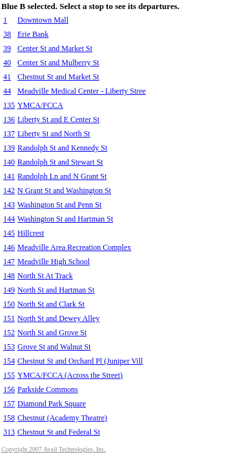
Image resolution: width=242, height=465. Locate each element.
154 (9, 361)
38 (7, 34)
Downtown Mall (42, 20)
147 (9, 261)
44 (7, 91)
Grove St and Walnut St (53, 346)
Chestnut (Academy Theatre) (62, 417)
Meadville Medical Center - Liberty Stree (81, 91)
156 (9, 389)
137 (9, 133)
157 (9, 403)
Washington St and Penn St (59, 204)
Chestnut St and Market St (58, 76)
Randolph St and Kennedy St (62, 147)
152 (9, 332)
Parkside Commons (47, 389)
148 (9, 275)
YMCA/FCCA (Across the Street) (70, 375)
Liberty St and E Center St (58, 119)
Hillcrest (30, 233)
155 (9, 375)
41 (7, 76)
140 (9, 162)
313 (9, 432)
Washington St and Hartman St (65, 218)
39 (7, 48)
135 (9, 105)
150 (9, 304)
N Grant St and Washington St (64, 190)
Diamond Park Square (51, 403)
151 (9, 318)
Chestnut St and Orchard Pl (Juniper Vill (80, 361)
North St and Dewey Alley (58, 318)
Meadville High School (53, 261)
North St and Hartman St (55, 289)
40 (7, 62)
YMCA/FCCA (40, 105)
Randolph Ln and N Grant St (61, 176)
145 (9, 233)
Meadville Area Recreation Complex (74, 247)
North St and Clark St (51, 304)
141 (9, 176)
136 (9, 119)
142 (9, 190)
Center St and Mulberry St (58, 62)
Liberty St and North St (53, 133)
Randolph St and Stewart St (60, 162)
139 (9, 147)
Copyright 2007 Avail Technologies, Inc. (53, 449)
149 (9, 289)
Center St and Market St (54, 48)
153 (9, 346)
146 (9, 247)
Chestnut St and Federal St (58, 432)
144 (9, 218)
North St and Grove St (51, 332)
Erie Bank (32, 34)
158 (9, 417)
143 (9, 204)
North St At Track (45, 275)
